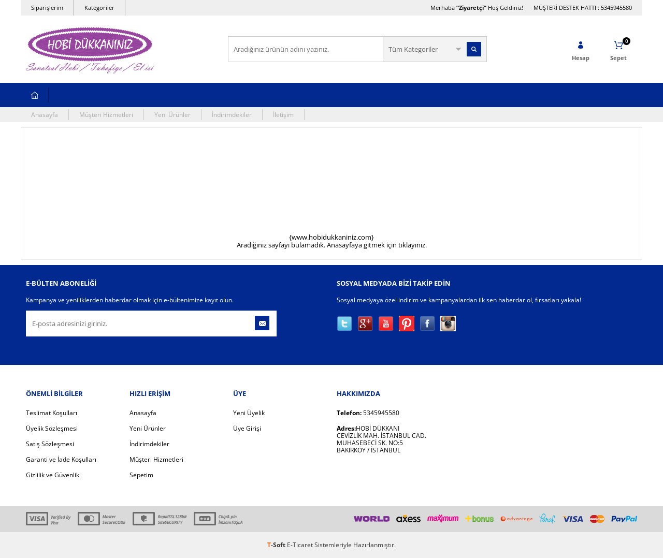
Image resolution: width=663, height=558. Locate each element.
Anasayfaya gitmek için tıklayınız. (377, 244)
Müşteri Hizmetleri (106, 114)
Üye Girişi (247, 428)
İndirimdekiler (232, 114)
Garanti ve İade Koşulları (61, 459)
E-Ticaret (300, 544)
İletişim (283, 114)
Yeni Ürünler (172, 114)
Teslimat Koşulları (51, 412)
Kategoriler (99, 7)
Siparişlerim (47, 7)
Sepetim (141, 475)
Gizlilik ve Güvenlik (52, 475)
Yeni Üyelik (249, 412)
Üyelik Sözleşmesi (52, 428)
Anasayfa (44, 114)
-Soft (277, 544)
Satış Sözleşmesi (50, 443)
